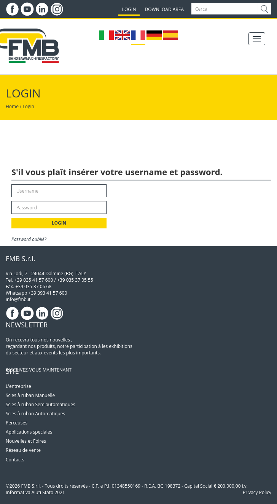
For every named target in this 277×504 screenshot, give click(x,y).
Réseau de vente (23, 450)
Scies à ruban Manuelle (30, 395)
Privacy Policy (257, 492)
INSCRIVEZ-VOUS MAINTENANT (39, 370)
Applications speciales (29, 432)
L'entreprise (18, 386)
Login (28, 106)
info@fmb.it (18, 299)
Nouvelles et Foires (26, 441)
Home (12, 106)
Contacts (15, 459)
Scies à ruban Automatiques (35, 413)
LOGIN (129, 9)
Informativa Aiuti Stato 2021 (35, 492)
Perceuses (16, 422)
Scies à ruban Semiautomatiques (40, 404)
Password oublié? (28, 239)
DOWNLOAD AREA (164, 9)
